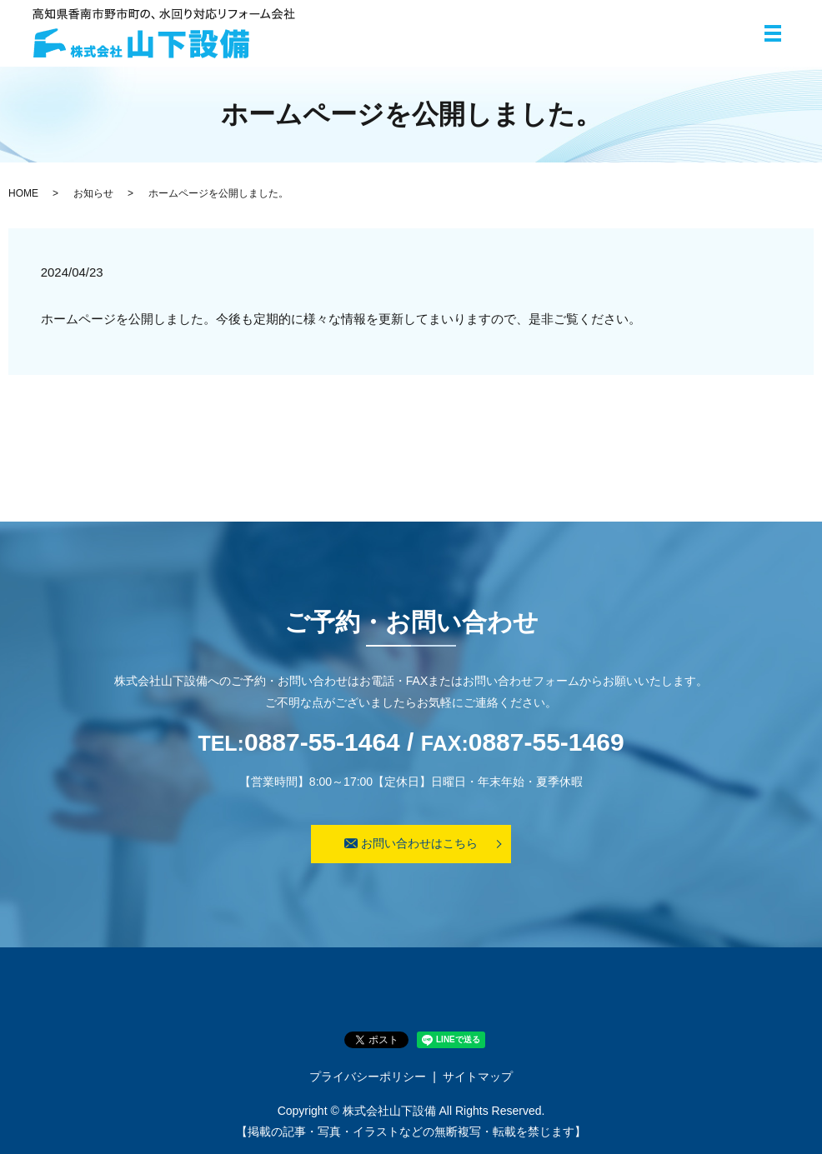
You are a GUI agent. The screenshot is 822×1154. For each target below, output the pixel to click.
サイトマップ (478, 1076)
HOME (23, 193)
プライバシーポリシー (367, 1076)
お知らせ (93, 193)
